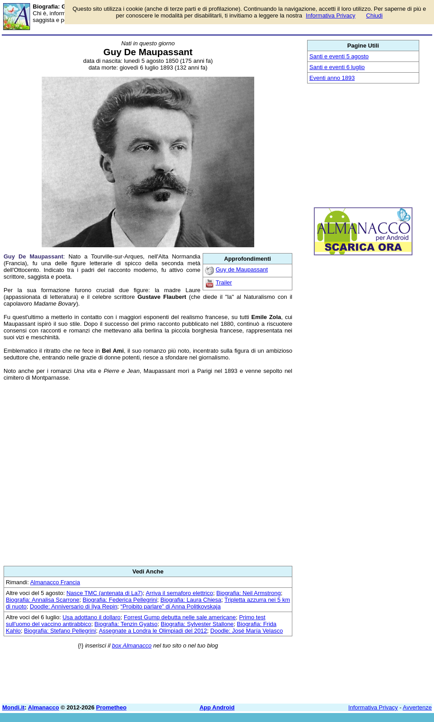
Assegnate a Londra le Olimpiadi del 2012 (153, 630)
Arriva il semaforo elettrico (179, 593)
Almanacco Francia (55, 582)
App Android (217, 707)
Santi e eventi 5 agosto (339, 56)
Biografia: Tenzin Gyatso (126, 624)
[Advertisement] (148, 473)
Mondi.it (13, 707)
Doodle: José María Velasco (246, 630)
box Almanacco (132, 645)
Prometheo (111, 707)
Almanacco (43, 707)
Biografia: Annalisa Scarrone (42, 599)
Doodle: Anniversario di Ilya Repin (73, 606)
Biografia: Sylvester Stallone (197, 624)
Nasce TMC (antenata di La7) (104, 593)
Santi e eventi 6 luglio (337, 67)
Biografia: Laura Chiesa (191, 599)
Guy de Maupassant (242, 269)
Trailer (224, 282)
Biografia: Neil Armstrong (248, 593)
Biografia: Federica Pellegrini (119, 599)
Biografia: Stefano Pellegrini (59, 630)
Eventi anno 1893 (332, 77)
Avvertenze (417, 707)
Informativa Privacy (373, 707)
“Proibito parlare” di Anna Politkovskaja (171, 606)
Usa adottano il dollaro (91, 617)
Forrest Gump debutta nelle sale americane (180, 617)
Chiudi (374, 15)
